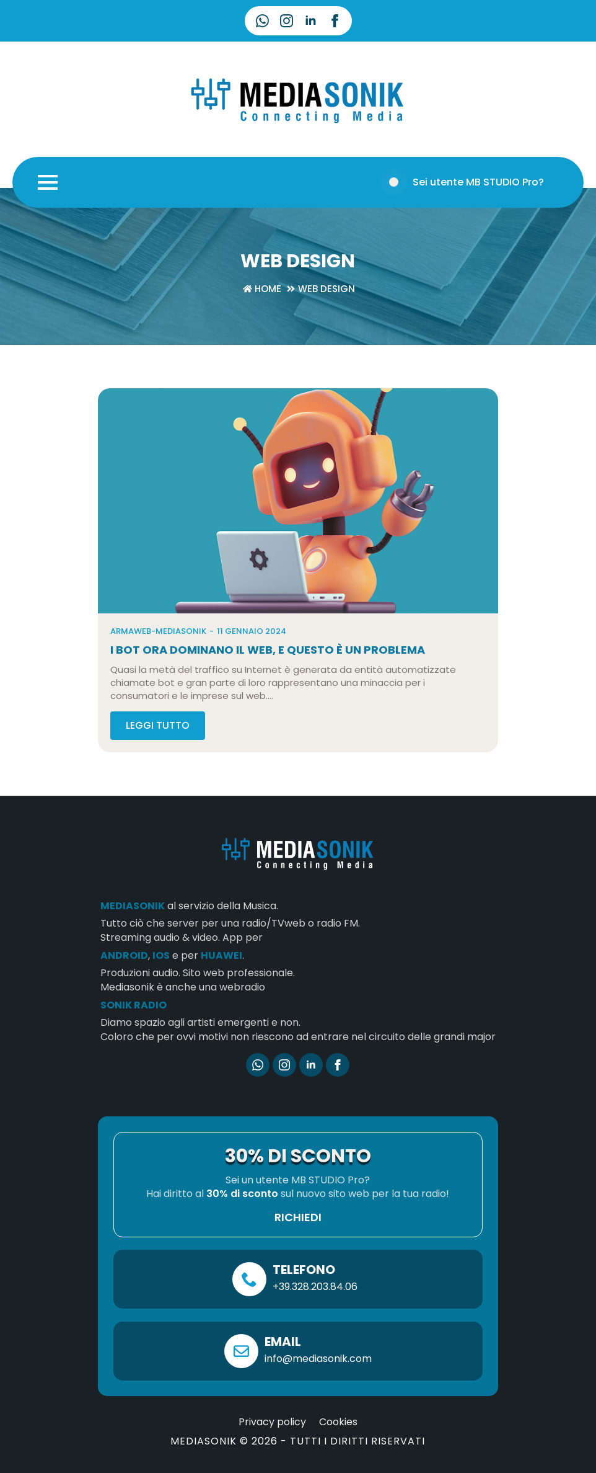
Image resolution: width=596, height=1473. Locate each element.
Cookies (338, 1437)
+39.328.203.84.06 (315, 1301)
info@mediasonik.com (318, 1373)
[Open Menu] (48, 182)
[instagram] (286, 20)
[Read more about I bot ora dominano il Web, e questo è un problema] (157, 740)
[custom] (262, 20)
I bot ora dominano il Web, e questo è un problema (267, 665)
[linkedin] (310, 20)
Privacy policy (272, 1437)
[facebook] (334, 20)
